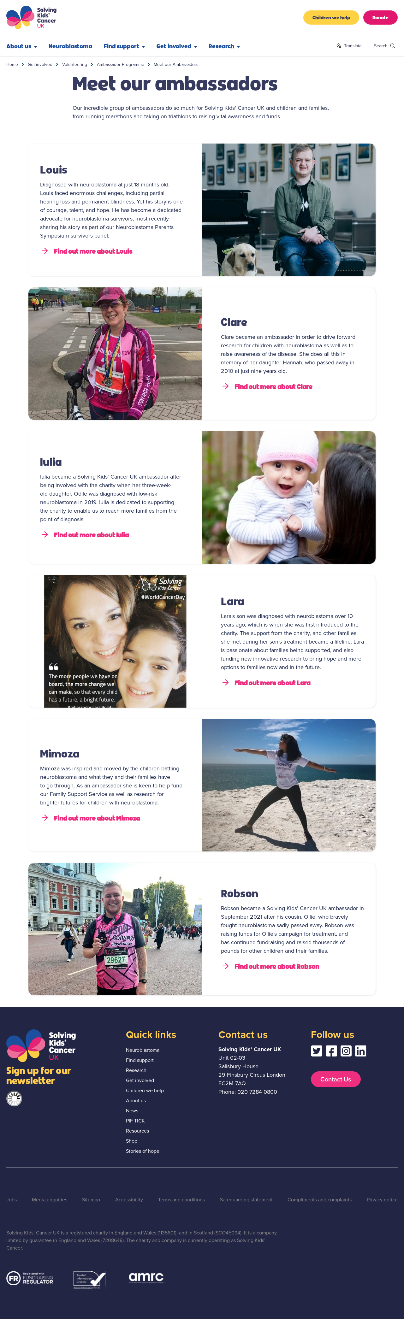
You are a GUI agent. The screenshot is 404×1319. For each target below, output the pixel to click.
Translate (349, 46)
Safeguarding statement (246, 1199)
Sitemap (91, 1199)
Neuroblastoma (70, 46)
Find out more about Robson (270, 966)
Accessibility (129, 1199)
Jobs (11, 1199)
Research (224, 45)
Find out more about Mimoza (90, 817)
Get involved (177, 45)
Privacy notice (382, 1199)
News (132, 1110)
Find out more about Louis (86, 251)
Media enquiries (49, 1199)
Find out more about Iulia (84, 534)
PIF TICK (135, 1120)
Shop (131, 1141)
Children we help (331, 17)
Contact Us (335, 1079)
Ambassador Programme (120, 64)
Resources (137, 1130)
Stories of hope (142, 1151)
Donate (380, 17)
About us (21, 45)
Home (12, 64)
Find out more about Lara (266, 682)
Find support (124, 45)
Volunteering (74, 64)
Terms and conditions (181, 1199)
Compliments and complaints (320, 1199)
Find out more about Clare (267, 386)
